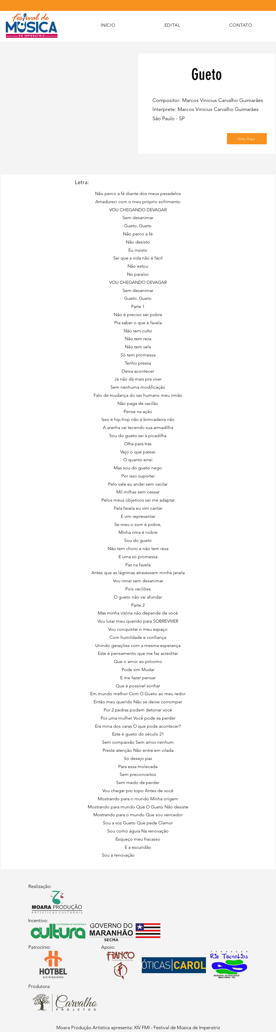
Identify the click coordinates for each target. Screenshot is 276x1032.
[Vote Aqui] (247, 138)
